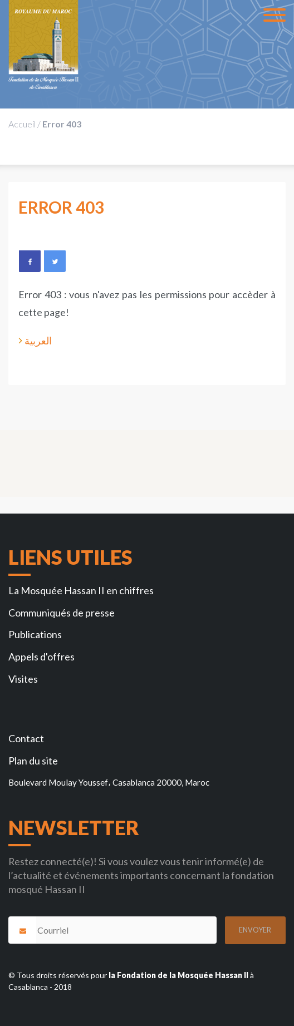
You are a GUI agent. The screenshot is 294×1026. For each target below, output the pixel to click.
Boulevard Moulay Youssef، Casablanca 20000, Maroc (108, 782)
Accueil (22, 124)
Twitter (54, 261)
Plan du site (33, 760)
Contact (26, 738)
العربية (38, 340)
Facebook (29, 261)
